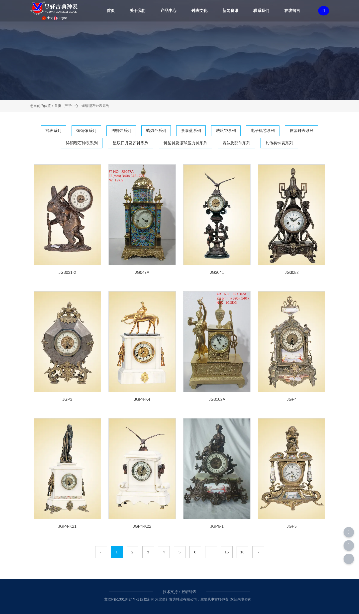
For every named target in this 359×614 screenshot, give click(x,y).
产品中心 (169, 10)
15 (227, 552)
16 (242, 552)
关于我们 (138, 10)
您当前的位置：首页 (46, 106)
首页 (111, 10)
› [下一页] (258, 552)
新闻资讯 (230, 10)
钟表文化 (199, 10)
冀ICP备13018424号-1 (121, 599)
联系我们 (261, 10)
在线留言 (292, 10)
